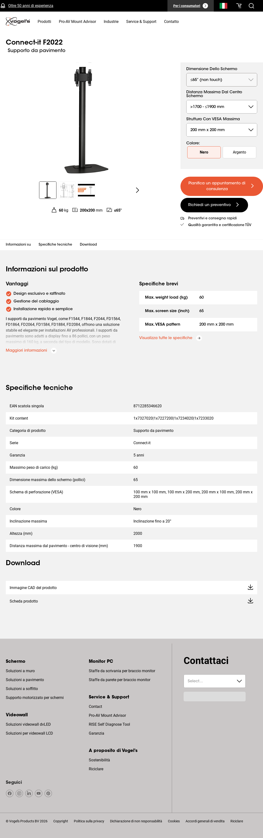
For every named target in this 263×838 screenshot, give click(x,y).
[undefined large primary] (221, 186)
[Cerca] (223, 6)
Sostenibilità (99, 760)
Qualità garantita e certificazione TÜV (219, 225)
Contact (95, 706)
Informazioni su (18, 245)
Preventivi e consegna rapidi (212, 218)
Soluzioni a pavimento (25, 679)
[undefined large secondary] (214, 205)
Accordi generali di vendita (205, 821)
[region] (86, 119)
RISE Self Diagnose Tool (109, 724)
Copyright (60, 821)
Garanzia (96, 733)
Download (88, 245)
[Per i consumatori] (190, 6)
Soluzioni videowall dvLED (28, 724)
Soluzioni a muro (20, 671)
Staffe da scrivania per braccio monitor (122, 671)
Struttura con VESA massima (213, 119)
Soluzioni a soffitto (22, 688)
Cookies (174, 821)
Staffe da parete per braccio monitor (119, 679)
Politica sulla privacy (89, 821)
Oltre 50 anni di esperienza (30, 5)
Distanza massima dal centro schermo (214, 94)
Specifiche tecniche (55, 245)
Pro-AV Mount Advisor (107, 715)
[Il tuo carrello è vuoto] (239, 6)
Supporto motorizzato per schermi (35, 697)
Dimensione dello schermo (211, 69)
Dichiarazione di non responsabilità (136, 821)
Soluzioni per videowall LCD (29, 733)
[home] (18, 21)
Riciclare (96, 769)
